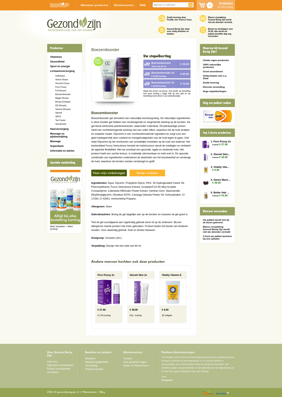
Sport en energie (60, 66)
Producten (56, 48)
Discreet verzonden (215, 211)
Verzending (91, 365)
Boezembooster (63, 94)
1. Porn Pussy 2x (221, 141)
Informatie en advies (62, 150)
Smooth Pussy (62, 83)
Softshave (60, 76)
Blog (102, 392)
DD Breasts (60, 105)
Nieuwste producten (94, 5)
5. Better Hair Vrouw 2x (221, 192)
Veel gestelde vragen (135, 361)
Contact (127, 358)
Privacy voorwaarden (58, 368)
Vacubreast (60, 124)
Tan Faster (60, 120)
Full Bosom (60, 90)
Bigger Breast (62, 98)
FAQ (143, 5)
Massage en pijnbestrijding (58, 135)
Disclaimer (53, 372)
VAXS (58, 116)
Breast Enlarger (62, 102)
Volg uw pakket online (217, 103)
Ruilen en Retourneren (136, 365)
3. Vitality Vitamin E (221, 167)
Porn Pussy (60, 87)
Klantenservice (124, 5)
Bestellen (90, 358)
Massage (55, 141)
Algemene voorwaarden (60, 365)
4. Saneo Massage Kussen (221, 179)
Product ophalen (94, 369)
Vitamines (56, 56)
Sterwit (58, 113)
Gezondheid (57, 61)
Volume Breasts (63, 109)
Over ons (52, 361)
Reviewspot (222, 393)
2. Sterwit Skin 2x (221, 154)
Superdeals (57, 146)
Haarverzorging (59, 128)
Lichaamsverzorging (62, 71)
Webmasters (89, 392)
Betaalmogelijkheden (96, 361)
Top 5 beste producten (217, 132)
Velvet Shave (61, 79)
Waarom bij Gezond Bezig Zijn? (215, 49)
